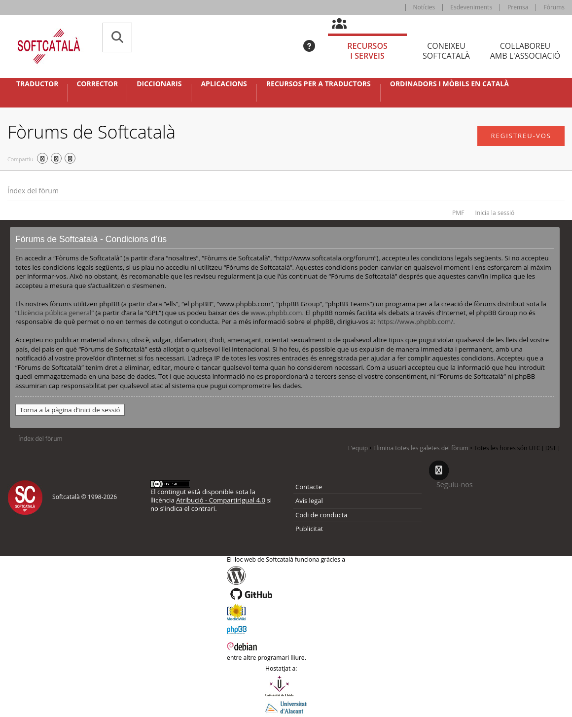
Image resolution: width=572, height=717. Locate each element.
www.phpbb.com (276, 312)
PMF (458, 213)
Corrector (97, 83)
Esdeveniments (471, 7)
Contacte (308, 486)
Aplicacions (224, 83)
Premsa (517, 7)
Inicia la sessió (494, 213)
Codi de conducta (321, 514)
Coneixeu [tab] (446, 51)
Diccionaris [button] (159, 83)
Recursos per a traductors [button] (318, 83)
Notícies (424, 7)
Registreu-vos (521, 135)
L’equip (358, 448)
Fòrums (554, 7)
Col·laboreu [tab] (525, 51)
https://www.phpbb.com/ (415, 321)
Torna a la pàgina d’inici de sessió (70, 409)
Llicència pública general (55, 312)
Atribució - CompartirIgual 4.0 (220, 500)
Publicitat (309, 528)
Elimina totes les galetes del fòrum (420, 448)
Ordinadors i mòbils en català (449, 83)
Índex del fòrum (33, 190)
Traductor (37, 83)
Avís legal (309, 500)
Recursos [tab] (367, 51)
